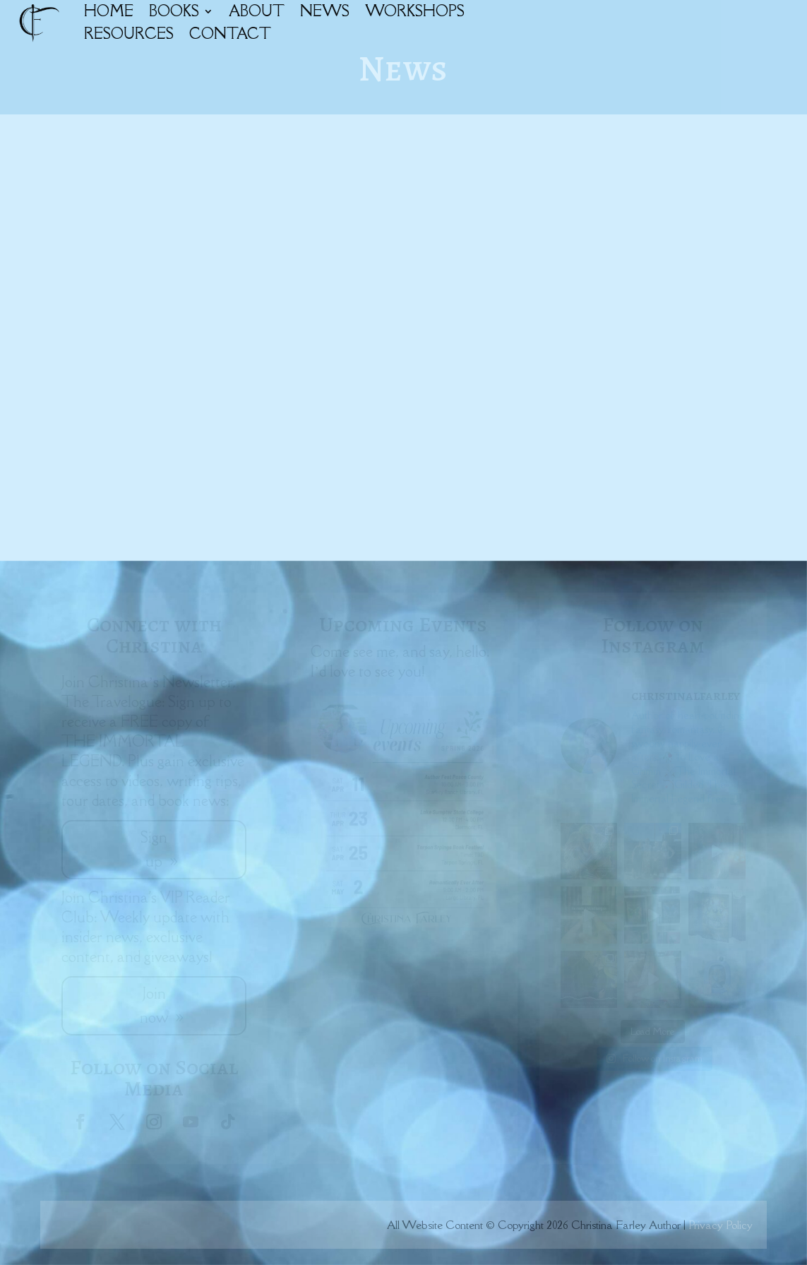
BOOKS (174, 10)
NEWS (324, 10)
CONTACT (230, 33)
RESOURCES (129, 33)
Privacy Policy (720, 1225)
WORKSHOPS (415, 10)
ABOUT (257, 10)
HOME (108, 10)
